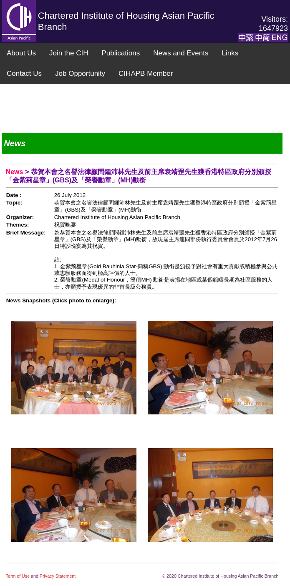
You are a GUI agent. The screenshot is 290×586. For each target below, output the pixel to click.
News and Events (180, 53)
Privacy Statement (58, 576)
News (15, 171)
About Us (21, 53)
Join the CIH (68, 53)
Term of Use (18, 576)
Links (230, 53)
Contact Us (24, 73)
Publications (120, 53)
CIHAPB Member (146, 73)
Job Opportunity (80, 73)
